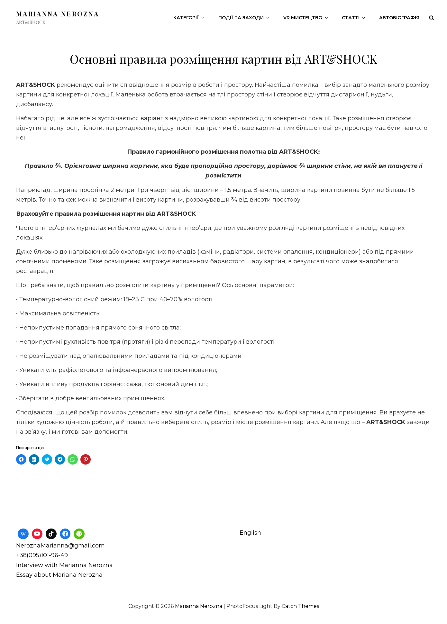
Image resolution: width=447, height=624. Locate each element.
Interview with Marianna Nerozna (64, 565)
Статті (354, 18)
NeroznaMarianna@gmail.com (60, 545)
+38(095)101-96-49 (42, 555)
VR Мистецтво (306, 18)
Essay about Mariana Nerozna (59, 574)
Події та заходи (244, 18)
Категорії (189, 18)
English (250, 532)
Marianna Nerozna (57, 13)
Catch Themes (300, 606)
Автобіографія (399, 18)
